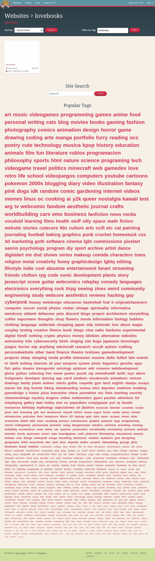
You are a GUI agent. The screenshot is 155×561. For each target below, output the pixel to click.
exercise (108, 515)
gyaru (98, 398)
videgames (54, 534)
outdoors (107, 438)
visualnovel (142, 488)
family (25, 383)
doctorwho (8, 534)
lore (115, 325)
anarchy (29, 494)
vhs (139, 475)
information (103, 319)
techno (67, 469)
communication (61, 515)
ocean (139, 407)
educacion (72, 302)
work (14, 363)
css (142, 234)
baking (53, 234)
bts (65, 454)
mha (108, 527)
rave (130, 534)
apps (138, 363)
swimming (89, 472)
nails (99, 500)
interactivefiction (40, 515)
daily (115, 524)
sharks (72, 446)
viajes (122, 512)
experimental (134, 330)
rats (82, 487)
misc (63, 442)
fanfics (82, 527)
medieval (114, 494)
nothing (35, 336)
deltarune (46, 314)
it (112, 302)
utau (54, 433)
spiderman (32, 509)
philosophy (18, 160)
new (81, 515)
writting (7, 491)
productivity (108, 531)
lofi (69, 531)
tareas (112, 521)
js (42, 469)
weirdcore (13, 314)
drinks (6, 537)
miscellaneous (56, 524)
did (98, 484)
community (133, 288)
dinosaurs (99, 446)
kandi (62, 472)
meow (88, 412)
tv (16, 206)
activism (110, 425)
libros (64, 416)
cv (73, 484)
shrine (9, 425)
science (90, 160)
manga (63, 137)
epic (133, 458)
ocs (134, 137)
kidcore (96, 478)
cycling (35, 497)
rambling (8, 521)
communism (79, 420)
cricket (98, 472)
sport (80, 248)
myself (67, 412)
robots (61, 383)
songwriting (49, 527)
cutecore (48, 227)
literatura (101, 469)
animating (48, 521)
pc (78, 450)
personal (15, 122)
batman (62, 497)
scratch (95, 442)
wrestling (124, 425)
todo (21, 531)
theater (135, 454)
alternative (110, 336)
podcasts (110, 465)
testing (26, 330)
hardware (122, 465)
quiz (128, 518)
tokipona (124, 534)
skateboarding (67, 388)
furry (102, 137)
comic (67, 191)
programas (33, 469)
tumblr (143, 454)
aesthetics (76, 295)
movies (79, 122)
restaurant (49, 475)
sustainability (97, 494)
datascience (120, 518)
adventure (125, 398)
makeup (82, 254)
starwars (133, 450)
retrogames (106, 491)
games (103, 114)
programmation (103, 521)
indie (28, 268)
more (128, 524)
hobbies (136, 319)
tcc (13, 469)
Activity (28, 3)
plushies (55, 425)
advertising (81, 512)
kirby (15, 478)
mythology (45, 407)
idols (74, 512)
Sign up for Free (136, 3)
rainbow (90, 524)
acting (8, 454)
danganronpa (81, 425)
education (127, 145)
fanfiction (98, 214)
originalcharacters (131, 302)
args (58, 458)
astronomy (14, 341)
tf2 (71, 416)
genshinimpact (10, 494)
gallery (29, 403)
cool (40, 268)
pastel (34, 461)
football (36, 234)
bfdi (32, 420)
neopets (32, 518)
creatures (123, 521)
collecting (36, 373)
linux (30, 199)
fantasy (134, 183)
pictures (129, 429)
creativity (46, 261)
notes (113, 503)
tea (60, 454)
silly (86, 221)
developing (46, 524)
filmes (143, 472)
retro (10, 176)
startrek (25, 506)
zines (100, 288)
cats (51, 122)
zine (59, 403)
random (49, 191)
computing (47, 450)
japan (80, 325)
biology (121, 319)
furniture (139, 484)
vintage (82, 308)
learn (108, 475)
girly (138, 469)
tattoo (76, 500)
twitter (66, 509)
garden (140, 497)
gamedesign (14, 393)
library (34, 487)
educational (124, 433)
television (81, 358)
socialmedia (97, 429)
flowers (72, 319)
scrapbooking (141, 506)
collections (82, 531)
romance (103, 368)
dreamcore (54, 412)
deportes (108, 388)
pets (60, 314)
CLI (105, 553)
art (22, 71)
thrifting (85, 484)
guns (121, 500)
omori (45, 433)
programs (36, 500)
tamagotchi (137, 527)
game (124, 130)
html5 (22, 336)
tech (136, 160)
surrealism (60, 475)
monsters (78, 469)
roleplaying (13, 403)
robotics (97, 425)
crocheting (33, 503)
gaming (116, 122)
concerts (97, 503)
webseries (108, 497)
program (55, 248)
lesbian (10, 438)
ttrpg (71, 288)
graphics (71, 234)
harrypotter (68, 500)
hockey (49, 481)
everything (41, 288)
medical (111, 469)
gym (97, 383)
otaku (44, 500)
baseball (9, 458)
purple (33, 491)
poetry (12, 145)
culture (76, 227)
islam (67, 521)
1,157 (35, 68)
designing (128, 438)
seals (130, 509)
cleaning (44, 478)
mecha (135, 531)
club (17, 531)
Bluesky (42, 553)
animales (53, 478)
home (107, 412)
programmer (85, 461)
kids (90, 503)
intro (96, 388)
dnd (38, 254)
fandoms (113, 330)
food (135, 114)
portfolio (84, 137)
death (24, 420)
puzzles (110, 398)
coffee (10, 319)
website (13, 227)
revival (119, 506)
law (43, 412)
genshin (126, 363)
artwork (135, 478)
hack (69, 524)
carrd (68, 378)
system (84, 363)
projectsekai (79, 534)
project (98, 314)
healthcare (110, 478)
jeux (61, 531)
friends (12, 275)
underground (40, 527)
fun (40, 153)
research (83, 347)
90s (63, 227)
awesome (33, 433)
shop (59, 319)
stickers (101, 450)
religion (13, 261)
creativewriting (58, 521)
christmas (100, 531)
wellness (38, 494)
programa (50, 487)
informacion (26, 497)
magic (137, 325)
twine (48, 429)
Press (125, 553)
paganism (47, 518)
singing (76, 341)
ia (10, 524)
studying (51, 420)
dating (128, 512)
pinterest (91, 433)
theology (98, 497)
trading (55, 465)
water (55, 497)
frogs (95, 488)
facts (32, 521)
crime (94, 509)
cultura (57, 481)
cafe (97, 454)
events (142, 358)
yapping (132, 500)
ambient (58, 491)
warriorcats (23, 461)
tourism (41, 481)
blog (63, 122)
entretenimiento (22, 521)
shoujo (76, 527)
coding (34, 137)
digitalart (14, 254)
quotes (136, 494)
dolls (110, 358)
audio (116, 412)
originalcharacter (138, 512)
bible (128, 478)
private (93, 531)
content (143, 509)
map (60, 534)
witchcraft (65, 347)
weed (42, 465)
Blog (111, 553)
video (89, 183)
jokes (80, 524)
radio (99, 330)
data (39, 403)
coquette (86, 383)
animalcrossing (16, 518)
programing (115, 160)
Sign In (150, 3)
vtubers (72, 450)
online (65, 398)
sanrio (11, 248)
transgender (45, 368)
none (39, 429)
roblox (77, 153)
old (133, 446)
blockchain (24, 491)
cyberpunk (16, 301)
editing (124, 261)
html (56, 160)
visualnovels (99, 378)
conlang (67, 503)
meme (58, 373)
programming (77, 114)
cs (90, 506)
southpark (131, 461)
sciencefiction (94, 491)
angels (19, 475)
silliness (144, 518)
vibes (87, 527)
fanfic (121, 373)
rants (28, 500)
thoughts (46, 319)
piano (125, 412)
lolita (24, 442)
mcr (52, 458)
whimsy (143, 461)
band (50, 352)
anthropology (80, 497)
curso (142, 478)
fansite (127, 403)
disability (116, 515)
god (117, 438)
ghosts (17, 497)
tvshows (92, 352)
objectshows (65, 407)
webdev (33, 446)
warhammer (116, 534)
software (55, 241)
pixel (8, 412)
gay (130, 295)
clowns (125, 446)
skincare (70, 472)
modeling (117, 475)
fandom (56, 206)
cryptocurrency (125, 494)
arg (9, 206)
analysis (16, 481)
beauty (35, 302)
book (67, 330)
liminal (132, 506)
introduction (13, 416)
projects (12, 358)
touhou (85, 388)
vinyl (134, 515)
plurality (44, 458)
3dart (42, 497)
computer (13, 308)
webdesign (52, 302)
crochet (103, 234)
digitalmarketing (66, 478)
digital (10, 336)
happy (99, 527)
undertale (46, 325)
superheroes (108, 500)
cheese (104, 524)
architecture (116, 314)
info (28, 341)
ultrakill (115, 512)
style (134, 416)
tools (56, 450)
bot (116, 500)
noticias (33, 506)
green (105, 472)
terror (98, 512)
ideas (22, 478)
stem (86, 534)
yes (48, 465)
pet (140, 531)
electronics (16, 288)
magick (107, 518)
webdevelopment (124, 368)
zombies (120, 527)
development (87, 275)
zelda (25, 518)
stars (40, 420)
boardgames (67, 433)
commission (82, 518)
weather (48, 469)
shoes (46, 472)
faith (146, 534)
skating (65, 465)
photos (55, 308)
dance (124, 248)
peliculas (29, 416)
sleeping (39, 358)
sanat (76, 515)
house (109, 509)
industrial (87, 509)
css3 (19, 506)
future (14, 509)
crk (13, 515)
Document (10, 65)
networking (110, 488)
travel (40, 168)
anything (46, 347)
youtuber (19, 515)
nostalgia (109, 199)
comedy (109, 281)
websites (129, 336)
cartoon (135, 378)
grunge (124, 442)
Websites (17, 3)
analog (76, 487)
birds (63, 341)
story (123, 275)
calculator (91, 518)
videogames (44, 114)
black (6, 524)
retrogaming (51, 461)
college (123, 450)
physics (64, 336)
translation (111, 458)
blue (65, 446)
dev (47, 442)
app (59, 378)
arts (90, 227)
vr (6, 363)
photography (20, 130)
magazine (91, 500)
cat (117, 227)
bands (93, 484)
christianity (115, 429)
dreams (28, 368)
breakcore (51, 416)
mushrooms (41, 531)
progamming (130, 420)
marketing (22, 241)
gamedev (115, 168)
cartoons (137, 176)
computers (90, 176)
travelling (65, 438)
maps (136, 472)
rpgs (117, 420)
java (36, 458)
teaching (121, 393)
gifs (36, 412)
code (53, 275)
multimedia (143, 458)
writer (124, 497)
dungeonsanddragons (36, 534)
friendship (110, 484)
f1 (36, 465)
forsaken (58, 500)
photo (96, 363)
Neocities (9, 553)
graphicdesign (86, 261)
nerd (41, 475)
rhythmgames (10, 512)
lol (78, 407)
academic (132, 491)
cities (67, 534)
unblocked (46, 446)
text (102, 478)
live (80, 503)
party (70, 515)
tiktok (7, 469)
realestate (18, 450)
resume (98, 358)
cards (116, 509)
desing (74, 518)
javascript (15, 281)
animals (14, 153)
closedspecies (94, 481)
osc (100, 393)
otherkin (54, 472)
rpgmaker (8, 497)
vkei (15, 412)
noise (125, 416)
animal (40, 509)
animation (69, 130)
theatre (77, 352)
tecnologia (130, 341)
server (143, 494)
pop (41, 461)
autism (111, 347)
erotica (70, 497)
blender (115, 407)
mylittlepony (28, 515)
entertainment (81, 268)
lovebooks (16, 71)
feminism (11, 446)
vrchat (128, 515)
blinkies (92, 336)
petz (23, 481)
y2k (77, 199)
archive (95, 248)
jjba (126, 500)
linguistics (110, 363)
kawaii (130, 199)
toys (130, 373)
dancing (48, 378)
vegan (39, 524)
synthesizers (20, 512)
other (39, 352)
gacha (139, 491)
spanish (65, 429)
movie (85, 319)
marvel (10, 388)
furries (24, 347)
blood (47, 509)
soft (64, 494)
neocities (106, 503)
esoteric (8, 503)
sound (26, 475)
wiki (91, 368)
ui (29, 531)
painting (131, 227)
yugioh (47, 534)
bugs (97, 341)
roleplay (90, 281)
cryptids (117, 497)
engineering (17, 295)
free (49, 373)
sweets (136, 521)
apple (59, 512)
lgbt (88, 241)
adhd (73, 521)
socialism (9, 472)
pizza (45, 393)
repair (7, 518)
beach (75, 524)
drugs (18, 487)
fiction (126, 221)
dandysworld (9, 527)
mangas (87, 494)
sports (41, 160)
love (133, 168)
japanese (111, 341)
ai (69, 199)
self (26, 531)
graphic (94, 420)
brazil (32, 484)
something (39, 521)
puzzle (82, 373)
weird (113, 288)
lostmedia (122, 509)
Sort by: (9, 30)
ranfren (93, 527)
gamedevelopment (118, 352)
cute (27, 145)
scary (119, 488)
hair (39, 491)
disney (85, 506)
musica (72, 145)
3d (7, 241)
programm (134, 524)
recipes (115, 416)
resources (12, 407)
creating (113, 506)
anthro (110, 524)
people (131, 469)
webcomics (68, 281)
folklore (108, 512)
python (21, 373)
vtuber (68, 308)
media (129, 214)
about (125, 325)
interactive (59, 393)
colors (119, 484)
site (88, 341)
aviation (84, 491)
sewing (85, 288)
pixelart (132, 241)
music (20, 114)
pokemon (16, 183)
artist (110, 248)
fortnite (36, 388)
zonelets (128, 407)
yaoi (57, 363)
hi (67, 475)
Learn (37, 3)
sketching (60, 484)
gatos (16, 368)
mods (50, 494)
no (66, 403)
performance (43, 506)
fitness (55, 330)
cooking (55, 199)
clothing (12, 325)
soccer (29, 308)
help (115, 450)
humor (34, 393)
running (137, 425)
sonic (66, 275)
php (72, 534)
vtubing (94, 521)
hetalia (65, 527)
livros (77, 484)
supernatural (26, 465)
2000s (36, 183)
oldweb (30, 314)
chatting (8, 478)
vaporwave (26, 319)
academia (144, 481)
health (62, 221)
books (26, 71)
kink (70, 527)
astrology (63, 368)
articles (7, 509)
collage (57, 446)
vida (102, 512)
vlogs (86, 515)
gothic (73, 383)
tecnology (16, 524)
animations (119, 378)
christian (126, 488)
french (131, 503)
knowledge (10, 487)
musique (98, 534)
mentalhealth (105, 373)
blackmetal (20, 537)
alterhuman (74, 491)
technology (47, 145)
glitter (48, 531)
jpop (63, 450)
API (118, 553)
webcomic (33, 206)
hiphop (79, 416)
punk (88, 234)
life (21, 176)
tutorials (21, 494)
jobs (54, 518)
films (49, 221)
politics (57, 168)
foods (21, 433)
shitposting (126, 481)
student (93, 438)
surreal (41, 487)
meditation (61, 506)
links (109, 393)
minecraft (79, 168)
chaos (99, 506)
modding (140, 388)
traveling (26, 412)
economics (32, 472)
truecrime (90, 469)
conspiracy (107, 481)
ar (13, 531)
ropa (130, 472)
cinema (74, 241)
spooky (79, 521)
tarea (28, 524)
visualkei (51, 515)
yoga (91, 454)
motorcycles (128, 527)
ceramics (141, 500)
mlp (89, 325)
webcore (55, 295)
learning (33, 221)
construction (43, 454)
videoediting (100, 461)
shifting (130, 521)
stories (30, 227)
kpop (88, 145)
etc (109, 227)
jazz (109, 450)
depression (23, 484)
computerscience (120, 454)
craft (81, 433)
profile (65, 358)
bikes (75, 503)
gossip (91, 534)
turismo (35, 478)
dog (26, 388)
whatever (124, 458)
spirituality (99, 308)
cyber (88, 458)
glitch (106, 494)
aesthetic (78, 206)
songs (53, 438)
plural (134, 488)
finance (63, 352)
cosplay (11, 330)
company (131, 497)
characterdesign (17, 398)
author (65, 481)
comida (100, 254)
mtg (113, 518)
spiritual (32, 527)
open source (20, 553)
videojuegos (60, 176)
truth (80, 494)
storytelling (139, 314)
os (18, 509)
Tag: (89, 30)
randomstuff (143, 524)
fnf (137, 398)
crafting (125, 347)
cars (45, 214)
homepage (9, 475)
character (23, 503)
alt (33, 454)
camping (138, 503)
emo (57, 214)
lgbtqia (123, 472)
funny (64, 261)
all (51, 363)
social (42, 308)
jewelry (138, 433)
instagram (70, 506)
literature (57, 153)
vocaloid (14, 221)
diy (69, 248)
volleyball (40, 438)
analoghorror (10, 506)
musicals (102, 407)
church (126, 506)
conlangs (97, 524)
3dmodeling (110, 442)
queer (90, 199)
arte (49, 137)
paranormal (40, 425)
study (38, 295)
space (99, 221)
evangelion (51, 512)
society (74, 494)
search (81, 475)
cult (85, 524)
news (115, 214)
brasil (22, 446)
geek (116, 521)
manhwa (67, 458)
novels (135, 412)
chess (73, 393)
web (98, 168)
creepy (105, 454)
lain (132, 358)
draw (73, 465)
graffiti (146, 491)
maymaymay (11, 68)
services (19, 458)
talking (83, 500)
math (112, 221)
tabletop (21, 469)
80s (80, 446)
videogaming (10, 484)
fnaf (106, 302)
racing (117, 481)
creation (15, 491)
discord (72, 314)
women (26, 487)
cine (19, 438)
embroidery (99, 515)
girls (134, 442)
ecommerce (27, 429)
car (56, 429)
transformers (33, 450)
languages (131, 281)
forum (142, 465)
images (144, 450)
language (29, 325)
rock (59, 288)
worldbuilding (21, 214)
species (90, 497)
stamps (131, 383)
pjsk (89, 416)
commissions (108, 241)
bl (85, 446)
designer (100, 518)
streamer (13, 537)
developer (32, 378)
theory (15, 503)
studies (114, 527)
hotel (103, 527)
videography (11, 465)
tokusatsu (24, 534)
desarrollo (55, 531)
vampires (70, 363)
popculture (78, 403)
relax (10, 71)
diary (74, 183)
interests (40, 363)
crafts (117, 206)
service (83, 481)
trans (139, 254)
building (42, 503)
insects (58, 469)
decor (36, 512)
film (30, 153)
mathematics (82, 398)
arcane (34, 531)
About (89, 553)
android (142, 429)
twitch (78, 412)
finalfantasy (136, 518)
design (91, 130)
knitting (26, 363)
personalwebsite (19, 352)
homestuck (125, 234)
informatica (120, 308)
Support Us (50, 3)
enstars (132, 475)
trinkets (73, 475)
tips (65, 531)
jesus (16, 454)
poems (69, 373)
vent (55, 442)
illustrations (122, 503)
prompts (140, 515)
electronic (80, 438)
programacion (104, 153)
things (28, 438)
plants (109, 275)
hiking (49, 388)
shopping (65, 325)
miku (134, 465)
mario (139, 446)
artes (59, 487)
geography (12, 442)
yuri (112, 403)
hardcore (50, 484)
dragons (52, 398)
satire (123, 515)
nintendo (102, 325)
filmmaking (106, 433)
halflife (22, 524)
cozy (111, 461)
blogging (55, 183)
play (94, 506)
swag (66, 425)
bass (15, 527)
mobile (66, 491)
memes (13, 199)
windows (80, 378)
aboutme (55, 268)
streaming (123, 268)
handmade (102, 509)
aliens (140, 373)
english (117, 383)
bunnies (10, 433)
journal (99, 206)
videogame (18, 168)
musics (64, 524)
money (78, 336)
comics (46, 130)
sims (91, 515)
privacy (64, 420)
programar (98, 458)
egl (103, 484)
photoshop (58, 527)
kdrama (120, 478)
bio (19, 388)
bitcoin (8, 450)
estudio (49, 497)
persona (119, 461)
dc (118, 469)
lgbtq (109, 261)
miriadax (59, 503)
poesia (67, 518)
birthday (28, 407)
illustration (110, 183)
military (33, 524)
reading (118, 137)
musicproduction (76, 509)
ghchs (9, 373)
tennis (135, 481)
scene (33, 281)
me (28, 254)
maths (84, 442)
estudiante (91, 475)
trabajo (129, 531)
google (105, 506)
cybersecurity (46, 341)
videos (132, 191)
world (77, 478)
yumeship (86, 521)
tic (88, 531)
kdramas (24, 509)
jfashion (88, 407)
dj (129, 465)
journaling (15, 234)
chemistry (81, 454)
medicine (124, 388)
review (50, 500)
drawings (12, 383)
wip (34, 347)
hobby (49, 403)
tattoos (34, 475)
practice (58, 494)
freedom (101, 475)
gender (141, 534)
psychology (32, 248)
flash (54, 454)
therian (81, 465)
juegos (10, 347)
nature (71, 160)
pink (10, 191)
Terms (143, 553)
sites (124, 491)
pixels (36, 383)
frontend (8, 515)
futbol (122, 358)
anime (120, 114)
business (75, 214)
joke (14, 521)
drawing (14, 137)
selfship (30, 512)
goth (40, 241)
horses (63, 461)
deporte (73, 442)
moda (53, 358)
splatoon (80, 368)
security (135, 393)
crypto (49, 336)
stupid (135, 534)
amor (104, 416)
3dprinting (114, 472)
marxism (60, 518)
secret (109, 534)
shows (50, 254)
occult (97, 347)
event (29, 458)
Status (134, 553)
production (80, 429)
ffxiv (40, 416)
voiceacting (67, 512)
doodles (39, 518)
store (90, 446)
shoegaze (90, 512)
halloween (31, 481)
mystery (38, 398)
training (42, 512)
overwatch (143, 521)
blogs (86, 314)
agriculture (16, 534)
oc (40, 199)
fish (7, 368)
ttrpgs (78, 330)
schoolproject (10, 500)
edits (103, 534)
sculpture (40, 484)
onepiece (21, 500)
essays (143, 383)
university (117, 491)
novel (84, 450)
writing (36, 122)
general (102, 488)
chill (68, 484)
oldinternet (8, 531)
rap (91, 373)
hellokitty (11, 429)
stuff (76, 221)
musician (122, 531)
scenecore (12, 420)
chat (89, 330)
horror (108, 130)
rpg (42, 275)
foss (45, 494)
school (35, 176)
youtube (114, 176)
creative (41, 330)
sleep (25, 358)
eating (88, 487)
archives (50, 503)
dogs (23, 191)
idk (34, 191)
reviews (97, 295)
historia (99, 465)
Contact (90, 556)
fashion (135, 122)
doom (92, 450)
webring (25, 527)
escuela (73, 461)
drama (123, 469)
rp (118, 403)
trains (71, 454)
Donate (98, 553)
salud (125, 475)
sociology (74, 481)
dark (96, 416)
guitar (48, 281)
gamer (90, 465)
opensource (20, 472)
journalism (88, 393)
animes (48, 383)
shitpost (136, 509)
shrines (78, 506)
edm (28, 478)
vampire (53, 506)
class (85, 503)
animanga (86, 478)
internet (112, 191)
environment (113, 446)
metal (28, 261)
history (105, 145)
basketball (92, 302)
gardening (89, 191)
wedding (67, 487)
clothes (29, 275)
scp (20, 527)
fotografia (25, 454)
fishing (8, 481)
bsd (40, 472)
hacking (115, 295)
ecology (79, 472)
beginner (74, 531)
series (65, 254)
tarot (106, 383)
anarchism (36, 442)
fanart (104, 268)
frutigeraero (14, 378)
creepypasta (97, 403)
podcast (106, 420)
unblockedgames (56, 509)
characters (121, 254)
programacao (47, 491)
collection (78, 458)
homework (129, 484)
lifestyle (13, 268)
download (122, 524)
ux (68, 494)
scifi (100, 227)
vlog (13, 461)
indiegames (23, 425)
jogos (97, 412)
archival (115, 531)
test (144, 199)
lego (7, 461)
